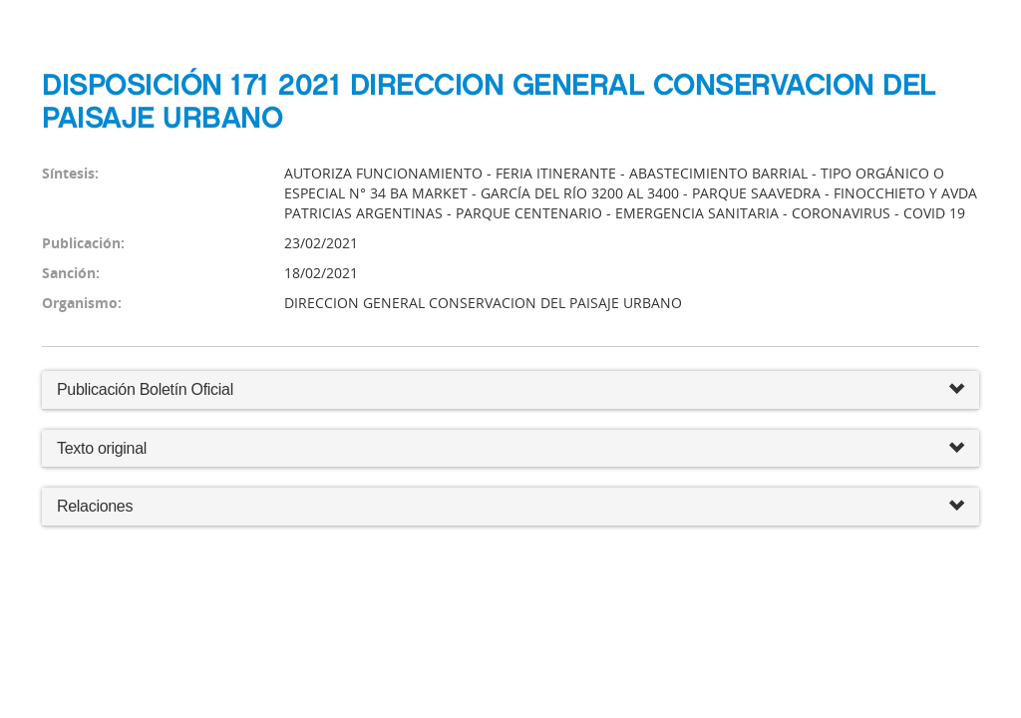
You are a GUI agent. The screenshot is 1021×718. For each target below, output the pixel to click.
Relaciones (510, 507)
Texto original (102, 448)
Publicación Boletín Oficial (145, 389)
